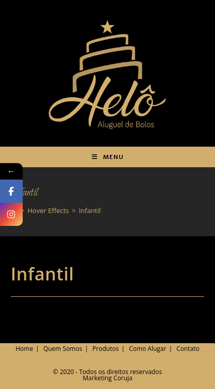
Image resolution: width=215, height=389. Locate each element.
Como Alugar (147, 348)
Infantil (90, 210)
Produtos (105, 348)
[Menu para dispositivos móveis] (107, 157)
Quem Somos (62, 348)
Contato (188, 348)
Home (24, 348)
